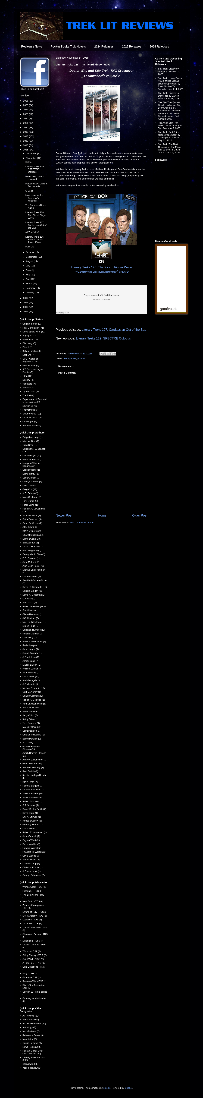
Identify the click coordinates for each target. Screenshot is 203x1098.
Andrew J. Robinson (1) (34, 759)
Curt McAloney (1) (32, 692)
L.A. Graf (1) (29, 598)
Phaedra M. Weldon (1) (34, 852)
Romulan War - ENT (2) (34, 981)
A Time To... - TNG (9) (34, 963)
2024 (26, 109)
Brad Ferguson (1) (32, 550)
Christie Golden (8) (32, 591)
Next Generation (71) (33, 327)
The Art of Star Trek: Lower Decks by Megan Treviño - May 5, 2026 (170, 125)
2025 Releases (131, 46)
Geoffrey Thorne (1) (33, 824)
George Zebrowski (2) (34, 875)
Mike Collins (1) (30, 485)
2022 (26, 118)
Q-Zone (29, 191)
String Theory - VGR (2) (35, 955)
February (31, 288)
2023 (26, 114)
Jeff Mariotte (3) (31, 684)
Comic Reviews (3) (32, 1043)
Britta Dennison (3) (32, 519)
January (30, 292)
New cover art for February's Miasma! (34, 198)
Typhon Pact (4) (31, 391)
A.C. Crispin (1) (30, 493)
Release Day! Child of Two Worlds (36, 185)
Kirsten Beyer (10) (32, 455)
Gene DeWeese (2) (32, 523)
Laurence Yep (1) (31, 863)
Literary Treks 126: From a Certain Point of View (34, 239)
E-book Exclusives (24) (34, 1023)
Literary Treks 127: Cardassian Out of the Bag (114, 329)
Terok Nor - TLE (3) (32, 923)
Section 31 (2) (30, 406)
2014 (26, 298)
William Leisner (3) (32, 668)
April (28, 279)
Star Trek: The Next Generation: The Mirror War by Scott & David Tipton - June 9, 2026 (169, 148)
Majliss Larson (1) (32, 664)
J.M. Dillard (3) (30, 527)
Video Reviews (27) (32, 1019)
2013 (26, 302)
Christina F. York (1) (32, 867)
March (29, 283)
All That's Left (32, 232)
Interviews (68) (30, 1064)
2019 (26, 132)
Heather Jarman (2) (32, 633)
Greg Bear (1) (29, 445)
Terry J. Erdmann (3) (33, 546)
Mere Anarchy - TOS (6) (35, 915)
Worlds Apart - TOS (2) (34, 887)
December (31, 153)
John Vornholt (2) (31, 836)
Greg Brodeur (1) (31, 469)
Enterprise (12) (30, 339)
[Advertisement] (101, 484)
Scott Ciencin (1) (31, 477)
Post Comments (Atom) (81, 522)
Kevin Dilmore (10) (32, 531)
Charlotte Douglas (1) (33, 535)
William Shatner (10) (33, 793)
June (29, 270)
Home (102, 515)
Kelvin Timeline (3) (32, 351)
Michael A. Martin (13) (34, 688)
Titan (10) (27, 376)
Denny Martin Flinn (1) (34, 554)
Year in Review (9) (32, 1067)
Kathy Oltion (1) (30, 719)
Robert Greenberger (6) (34, 606)
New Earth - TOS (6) (33, 901)
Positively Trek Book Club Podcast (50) (33, 1052)
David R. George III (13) (35, 587)
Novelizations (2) (31, 1031)
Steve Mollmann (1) (32, 707)
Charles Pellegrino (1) (34, 734)
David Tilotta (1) (31, 828)
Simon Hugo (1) (31, 626)
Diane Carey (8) (31, 474)
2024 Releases (104, 46)
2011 (26, 311)
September (32, 257)
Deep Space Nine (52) (34, 331)
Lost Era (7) (29, 355)
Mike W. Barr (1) (31, 441)
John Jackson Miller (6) (34, 703)
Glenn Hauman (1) (32, 614)
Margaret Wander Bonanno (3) (31, 464)
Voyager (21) (29, 335)
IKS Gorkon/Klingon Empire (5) (33, 370)
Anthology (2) (29, 1027)
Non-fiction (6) (30, 1039)
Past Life (29, 246)
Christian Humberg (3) (34, 629)
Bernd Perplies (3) (32, 738)
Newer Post (64, 515)
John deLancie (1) (32, 515)
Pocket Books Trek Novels (68, 46)
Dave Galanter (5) (32, 576)
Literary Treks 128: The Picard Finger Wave (35, 215)
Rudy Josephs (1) (31, 645)
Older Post (139, 515)
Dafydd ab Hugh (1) (32, 437)
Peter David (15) (31, 505)
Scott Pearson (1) (31, 730)
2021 (26, 123)
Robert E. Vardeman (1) (35, 832)
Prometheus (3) (30, 409)
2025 (26, 105)
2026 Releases (159, 46)
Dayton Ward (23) (31, 840)
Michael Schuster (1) (33, 789)
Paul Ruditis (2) (30, 771)
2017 (26, 141)
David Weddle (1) (31, 844)
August (30, 261)
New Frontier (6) (31, 365)
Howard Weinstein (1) (34, 848)
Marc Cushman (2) (32, 497)
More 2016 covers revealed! (34, 178)
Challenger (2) (30, 421)
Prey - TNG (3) (30, 973)
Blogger (128, 1088)
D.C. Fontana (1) (31, 558)
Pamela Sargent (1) (32, 785)
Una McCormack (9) (33, 695)
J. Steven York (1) (32, 871)
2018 (26, 136)
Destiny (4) (28, 380)
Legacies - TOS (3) (32, 919)
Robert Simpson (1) (32, 801)
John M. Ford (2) (31, 562)
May (28, 274)
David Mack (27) (31, 676)
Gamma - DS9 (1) (32, 977)
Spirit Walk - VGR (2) (33, 959)
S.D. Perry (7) (29, 742)
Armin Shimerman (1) (33, 797)
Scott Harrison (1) (31, 610)
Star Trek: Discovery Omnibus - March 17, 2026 (168, 71)
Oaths (28, 162)
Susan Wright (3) (31, 859)
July (28, 265)
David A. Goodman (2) (34, 594)
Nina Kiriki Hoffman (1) (34, 622)
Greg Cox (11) (30, 489)
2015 (26, 149)
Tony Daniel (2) (30, 501)
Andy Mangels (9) (31, 680)
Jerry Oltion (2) (30, 715)
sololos (106, 1088)
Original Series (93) (32, 323)
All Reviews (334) (31, 1015)
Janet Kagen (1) (31, 649)
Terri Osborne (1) (31, 723)
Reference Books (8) (33, 1035)
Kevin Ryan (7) (30, 782)
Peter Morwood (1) (32, 711)
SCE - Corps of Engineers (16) (30, 360)
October (30, 252)
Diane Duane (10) (32, 538)
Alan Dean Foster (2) (33, 566)
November (31, 158)
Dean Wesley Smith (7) (34, 809)
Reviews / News (31, 46)
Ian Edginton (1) (31, 542)
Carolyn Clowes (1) (32, 481)
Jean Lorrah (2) (30, 672)
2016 (26, 145)
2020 (26, 127)
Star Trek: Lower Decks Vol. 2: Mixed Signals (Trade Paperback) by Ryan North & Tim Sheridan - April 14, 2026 (170, 83)
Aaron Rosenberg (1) (33, 767)
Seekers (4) (28, 387)
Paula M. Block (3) (32, 459)
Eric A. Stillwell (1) (32, 817)
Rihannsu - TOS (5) (32, 891)
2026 (26, 100)
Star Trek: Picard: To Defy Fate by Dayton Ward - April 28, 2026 (169, 96)
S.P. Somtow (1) (31, 805)
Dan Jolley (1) (30, 637)
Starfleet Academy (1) (34, 425)
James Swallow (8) (32, 820)
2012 (26, 307)
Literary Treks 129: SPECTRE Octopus (103, 338)
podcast (81, 358)
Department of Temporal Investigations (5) (35, 400)
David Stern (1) (30, 813)
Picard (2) (27, 347)
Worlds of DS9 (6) (32, 951)
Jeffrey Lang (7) (31, 661)
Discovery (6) (29, 343)
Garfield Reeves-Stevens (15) (31, 748)
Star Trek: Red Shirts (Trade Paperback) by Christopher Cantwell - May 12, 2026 (169, 136)
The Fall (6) (28, 395)
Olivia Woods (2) (31, 855)
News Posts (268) (32, 1047)
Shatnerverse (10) (32, 413)
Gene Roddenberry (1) (34, 763)
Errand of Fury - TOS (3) (35, 912)
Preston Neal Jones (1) (34, 641)
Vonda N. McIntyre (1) (34, 700)
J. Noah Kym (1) (31, 657)
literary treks (70, 358)
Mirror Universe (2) (32, 417)
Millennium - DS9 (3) (33, 940)
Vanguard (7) (29, 383)
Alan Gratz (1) (30, 602)
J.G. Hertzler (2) (31, 618)
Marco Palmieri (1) (32, 727)
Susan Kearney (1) (32, 653)
